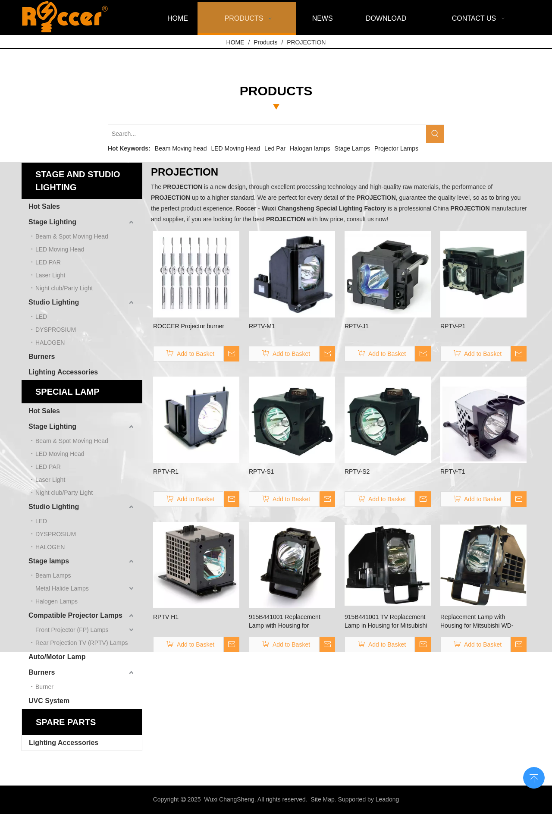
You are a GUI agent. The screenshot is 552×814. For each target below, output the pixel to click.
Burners (41, 356)
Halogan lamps (310, 148)
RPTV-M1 (262, 326)
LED (41, 316)
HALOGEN (50, 342)
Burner (44, 686)
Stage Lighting (52, 222)
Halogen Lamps (56, 601)
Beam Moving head (181, 148)
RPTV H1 (166, 616)
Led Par (274, 148)
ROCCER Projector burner (188, 326)
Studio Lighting (53, 302)
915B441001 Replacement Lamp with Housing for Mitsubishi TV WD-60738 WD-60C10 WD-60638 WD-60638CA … (289, 621)
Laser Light (50, 275)
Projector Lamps (396, 148)
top (534, 777)
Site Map (323, 799)
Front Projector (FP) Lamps (72, 629)
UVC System (48, 700)
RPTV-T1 (452, 471)
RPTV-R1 (166, 471)
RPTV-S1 (261, 471)
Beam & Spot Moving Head (71, 236)
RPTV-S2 (357, 471)
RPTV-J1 (357, 326)
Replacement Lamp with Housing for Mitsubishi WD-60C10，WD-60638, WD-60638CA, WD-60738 (477, 621)
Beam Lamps (53, 575)
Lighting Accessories (63, 372)
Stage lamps (48, 561)
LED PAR (48, 262)
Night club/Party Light (64, 288)
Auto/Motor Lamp (56, 656)
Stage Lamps (352, 148)
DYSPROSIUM (55, 329)
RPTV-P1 (452, 326)
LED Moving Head (235, 148)
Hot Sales (44, 206)
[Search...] (267, 134)
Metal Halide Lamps (62, 588)
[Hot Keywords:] (435, 134)
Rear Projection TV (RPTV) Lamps (81, 642)
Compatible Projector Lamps (75, 615)
